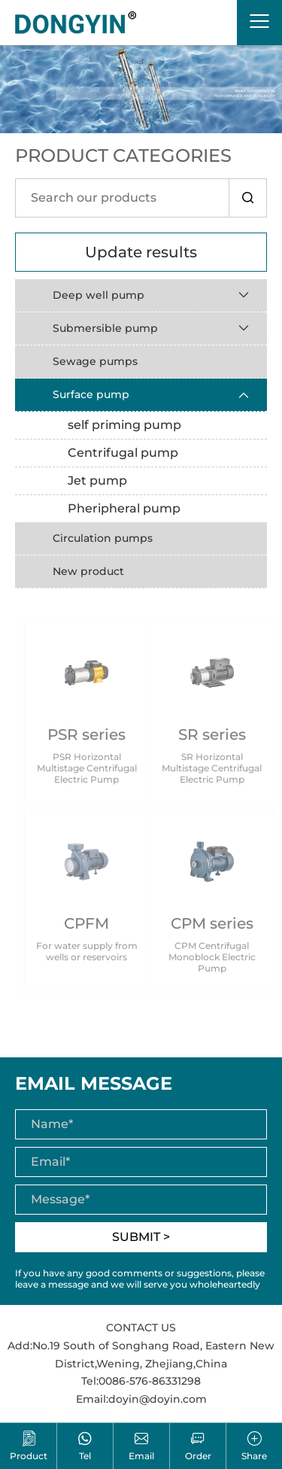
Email (141, 1446)
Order (198, 1446)
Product (28, 1446)
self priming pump (124, 425)
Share (254, 1446)
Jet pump (97, 480)
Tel (85, 1446)
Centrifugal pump (123, 453)
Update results (141, 252)
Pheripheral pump (124, 508)
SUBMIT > (141, 1237)
